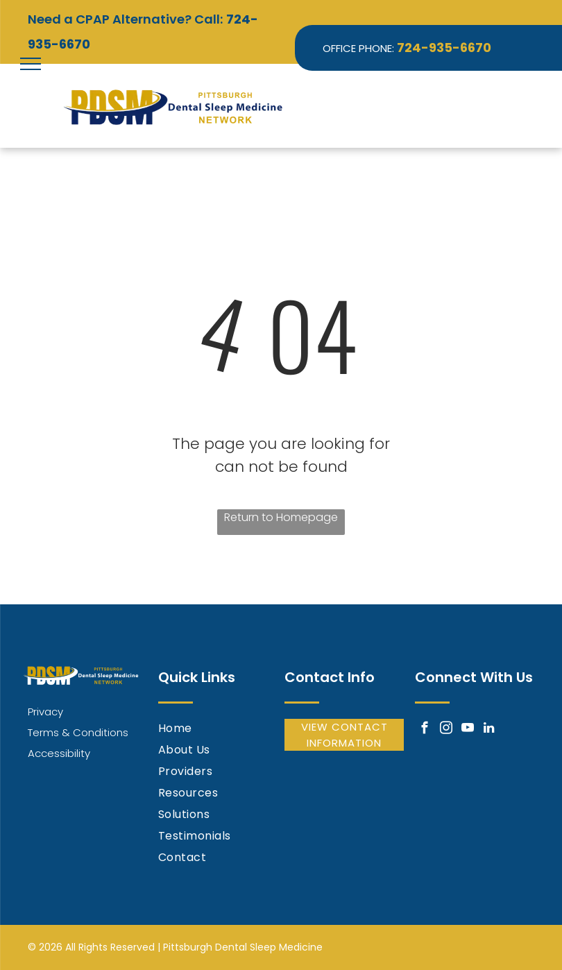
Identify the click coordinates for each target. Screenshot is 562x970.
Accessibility (59, 753)
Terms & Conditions (78, 732)
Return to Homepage (281, 517)
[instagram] (445, 730)
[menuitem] (218, 729)
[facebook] (424, 730)
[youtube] (467, 730)
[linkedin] (488, 730)
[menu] (30, 64)
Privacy (45, 711)
